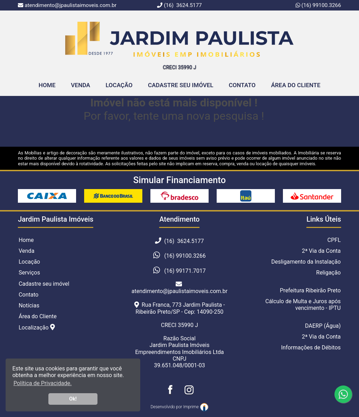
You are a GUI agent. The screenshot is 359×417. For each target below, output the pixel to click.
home (47, 85)
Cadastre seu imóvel (44, 283)
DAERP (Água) (323, 325)
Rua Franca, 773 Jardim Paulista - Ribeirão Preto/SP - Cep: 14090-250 (179, 308)
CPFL (334, 240)
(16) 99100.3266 (320, 5)
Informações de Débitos (311, 347)
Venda (80, 85)
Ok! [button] (73, 399)
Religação (328, 272)
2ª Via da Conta (321, 251)
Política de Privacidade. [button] (42, 383)
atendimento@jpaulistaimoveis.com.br (179, 287)
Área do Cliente (295, 85)
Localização (37, 327)
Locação (119, 85)
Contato (242, 85)
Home (26, 240)
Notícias (29, 305)
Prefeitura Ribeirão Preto (310, 290)
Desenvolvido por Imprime (179, 406)
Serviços (29, 272)
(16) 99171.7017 (184, 270)
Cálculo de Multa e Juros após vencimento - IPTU (303, 304)
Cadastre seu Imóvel (181, 85)
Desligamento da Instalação (306, 261)
